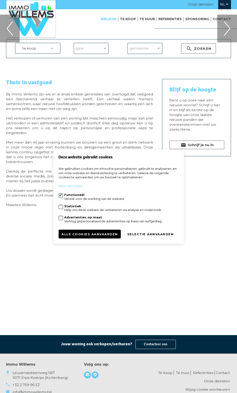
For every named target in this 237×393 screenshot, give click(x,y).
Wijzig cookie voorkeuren (207, 389)
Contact (222, 19)
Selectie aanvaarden (150, 234)
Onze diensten (201, 4)
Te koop (128, 19)
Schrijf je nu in (197, 195)
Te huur (147, 19)
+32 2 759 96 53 (26, 385)
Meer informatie (70, 186)
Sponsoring (197, 19)
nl (224, 4)
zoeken (199, 98)
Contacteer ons (155, 344)
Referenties (170, 19)
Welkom (108, 19)
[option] (118, 53)
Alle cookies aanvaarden (89, 234)
